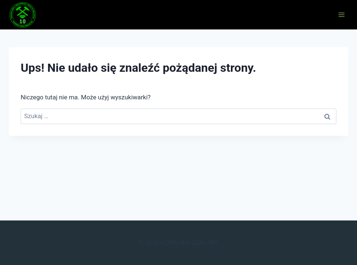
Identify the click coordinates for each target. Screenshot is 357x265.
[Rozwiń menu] (341, 14)
